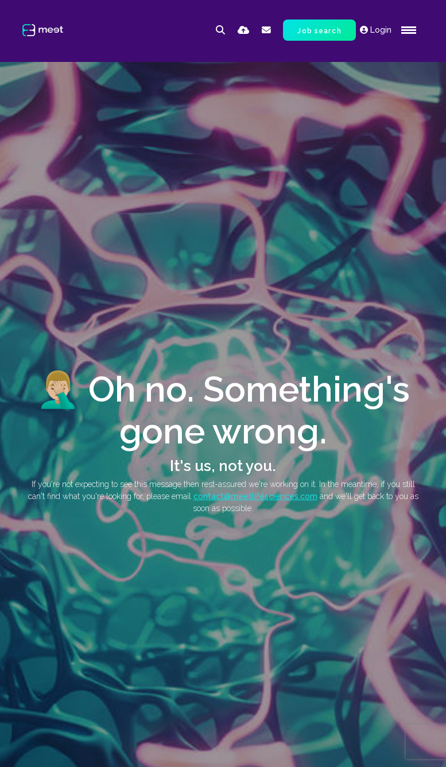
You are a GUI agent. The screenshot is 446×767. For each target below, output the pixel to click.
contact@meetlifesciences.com (255, 496)
